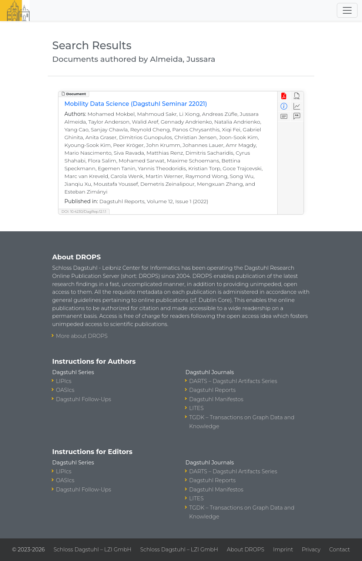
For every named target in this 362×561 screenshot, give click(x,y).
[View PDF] (284, 96)
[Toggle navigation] (347, 10)
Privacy (311, 549)
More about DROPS (82, 336)
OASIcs (65, 390)
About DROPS (245, 549)
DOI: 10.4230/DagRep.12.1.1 (83, 211)
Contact (339, 549)
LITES (196, 408)
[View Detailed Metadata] (284, 106)
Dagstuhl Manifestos (216, 399)
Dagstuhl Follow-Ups (83, 399)
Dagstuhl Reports (212, 390)
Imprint (283, 549)
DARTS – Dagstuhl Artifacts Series (233, 381)
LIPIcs (63, 381)
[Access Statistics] (297, 106)
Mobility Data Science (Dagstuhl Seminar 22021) (135, 103)
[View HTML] (297, 96)
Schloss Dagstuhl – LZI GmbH (92, 549)
